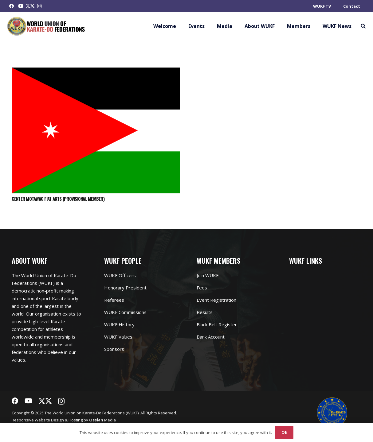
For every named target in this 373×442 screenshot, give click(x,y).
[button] (363, 26)
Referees (114, 300)
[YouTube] (21, 6)
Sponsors (114, 349)
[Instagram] (39, 6)
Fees (202, 288)
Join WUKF (207, 275)
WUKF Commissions (125, 312)
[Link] (46, 26)
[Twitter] (30, 6)
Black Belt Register (217, 324)
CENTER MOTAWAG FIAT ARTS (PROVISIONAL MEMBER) (58, 198)
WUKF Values (118, 337)
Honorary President (125, 288)
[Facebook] (11, 6)
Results (205, 312)
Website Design (49, 420)
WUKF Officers (120, 275)
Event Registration (216, 300)
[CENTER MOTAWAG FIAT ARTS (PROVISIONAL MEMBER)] (96, 71)
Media (102, 420)
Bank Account (211, 337)
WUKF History (119, 324)
